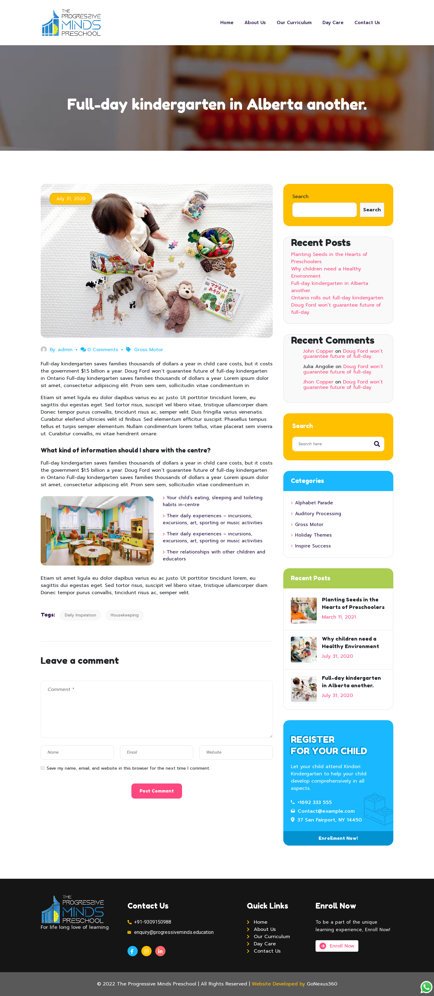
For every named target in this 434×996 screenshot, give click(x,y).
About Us (255, 22)
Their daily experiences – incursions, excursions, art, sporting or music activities (213, 519)
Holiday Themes (313, 535)
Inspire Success (313, 546)
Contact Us (367, 22)
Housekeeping (125, 615)
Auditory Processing (318, 513)
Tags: (48, 614)
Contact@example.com (323, 811)
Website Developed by (278, 984)
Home (227, 22)
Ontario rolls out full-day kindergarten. (337, 297)
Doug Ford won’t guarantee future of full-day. (343, 354)
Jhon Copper (318, 382)
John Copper (318, 351)
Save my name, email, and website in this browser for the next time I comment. (128, 768)
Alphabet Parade (314, 503)
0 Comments (99, 349)
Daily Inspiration (80, 615)
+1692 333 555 (311, 802)
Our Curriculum (294, 22)
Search (300, 196)
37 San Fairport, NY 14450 (326, 820)
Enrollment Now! (338, 838)
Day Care (333, 22)
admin (65, 349)
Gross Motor (148, 349)
